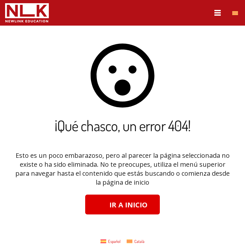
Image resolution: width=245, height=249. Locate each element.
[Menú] (218, 13)
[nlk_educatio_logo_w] (27, 12)
